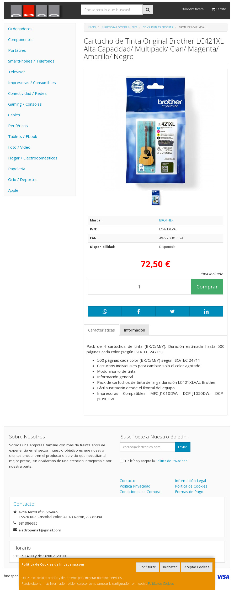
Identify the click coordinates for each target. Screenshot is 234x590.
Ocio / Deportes (23, 179)
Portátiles (17, 50)
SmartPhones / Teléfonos (31, 61)
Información (134, 330)
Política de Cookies (161, 583)
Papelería (16, 168)
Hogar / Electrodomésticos (32, 158)
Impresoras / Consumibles (32, 82)
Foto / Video (19, 147)
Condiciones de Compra (140, 491)
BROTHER (166, 220)
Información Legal (190, 480)
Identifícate (193, 9)
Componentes (21, 39)
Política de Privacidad (172, 461)
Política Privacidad (135, 486)
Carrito (219, 9)
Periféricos (18, 125)
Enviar (182, 447)
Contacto (127, 480)
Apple (13, 190)
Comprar (207, 286)
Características (101, 330)
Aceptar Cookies (196, 567)
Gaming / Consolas (25, 104)
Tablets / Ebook (22, 136)
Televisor (16, 71)
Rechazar (170, 567)
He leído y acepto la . (156, 461)
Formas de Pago (189, 491)
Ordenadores (20, 28)
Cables (14, 114)
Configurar (148, 567)
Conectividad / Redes (27, 93)
